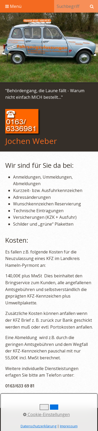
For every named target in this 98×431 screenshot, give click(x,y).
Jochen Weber (31, 141)
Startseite (15, 415)
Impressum (54, 415)
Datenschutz (79, 415)
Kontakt (34, 415)
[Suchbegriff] (69, 6)
